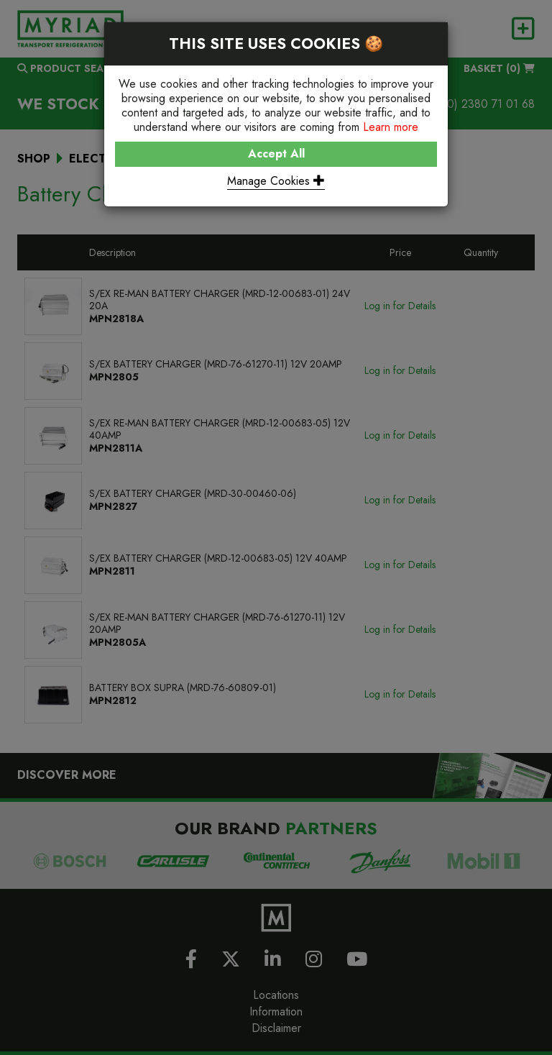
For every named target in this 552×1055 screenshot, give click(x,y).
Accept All (276, 153)
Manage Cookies (276, 181)
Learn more (390, 127)
